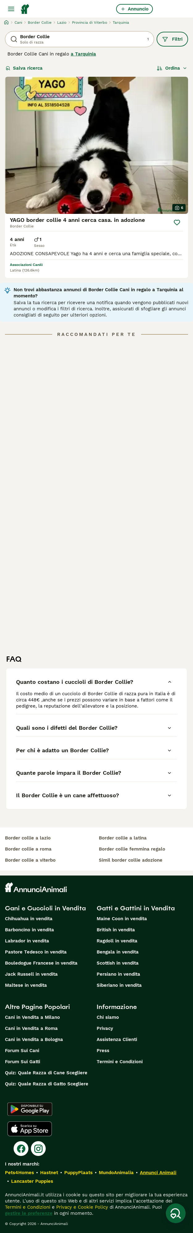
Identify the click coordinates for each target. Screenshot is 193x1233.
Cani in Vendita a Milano (32, 1017)
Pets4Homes (19, 1172)
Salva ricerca (24, 68)
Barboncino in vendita (29, 930)
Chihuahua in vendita (28, 918)
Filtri (172, 39)
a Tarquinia (83, 54)
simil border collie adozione (130, 860)
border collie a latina (123, 838)
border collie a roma (28, 849)
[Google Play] (29, 1109)
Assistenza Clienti (117, 1039)
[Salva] (177, 222)
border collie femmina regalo (132, 849)
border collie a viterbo (30, 860)
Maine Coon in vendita (122, 918)
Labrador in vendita (27, 941)
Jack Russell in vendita (31, 974)
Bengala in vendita (118, 952)
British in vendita (116, 930)
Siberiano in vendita (119, 985)
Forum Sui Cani (22, 1050)
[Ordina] (172, 68)
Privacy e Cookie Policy (81, 1207)
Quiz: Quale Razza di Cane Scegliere (46, 1073)
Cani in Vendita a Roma (31, 1028)
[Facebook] (21, 1148)
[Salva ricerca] (176, 1213)
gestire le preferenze (28, 1213)
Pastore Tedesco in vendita (36, 952)
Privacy (105, 1028)
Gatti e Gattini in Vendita (136, 908)
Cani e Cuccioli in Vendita (45, 908)
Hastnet (49, 1172)
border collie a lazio (28, 838)
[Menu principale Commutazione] (11, 9)
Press (103, 1050)
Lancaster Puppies (32, 1181)
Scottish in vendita (118, 963)
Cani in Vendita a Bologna (34, 1039)
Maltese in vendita (26, 985)
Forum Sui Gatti (22, 1061)
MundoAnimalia (116, 1172)
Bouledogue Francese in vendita (41, 963)
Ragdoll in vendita (117, 941)
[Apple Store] (29, 1128)
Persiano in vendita (118, 974)
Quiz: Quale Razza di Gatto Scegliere (46, 1084)
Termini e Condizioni (120, 1061)
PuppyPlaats (78, 1172)
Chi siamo (108, 1017)
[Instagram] (38, 1148)
